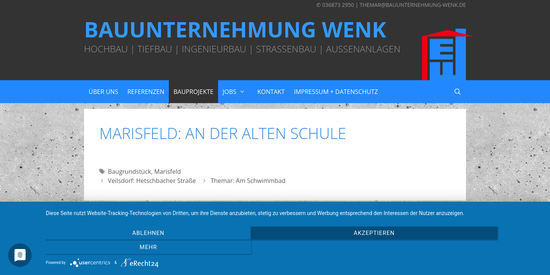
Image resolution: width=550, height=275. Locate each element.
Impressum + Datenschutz (336, 91)
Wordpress (302, 204)
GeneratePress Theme (351, 204)
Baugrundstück (129, 171)
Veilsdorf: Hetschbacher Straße (152, 180)
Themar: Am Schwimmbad (247, 180)
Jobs (238, 91)
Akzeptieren (293, 248)
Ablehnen (120, 248)
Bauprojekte (193, 91)
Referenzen (145, 91)
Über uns (103, 91)
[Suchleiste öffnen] (457, 91)
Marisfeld (167, 171)
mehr (468, 248)
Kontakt (271, 91)
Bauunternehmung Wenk (235, 29)
